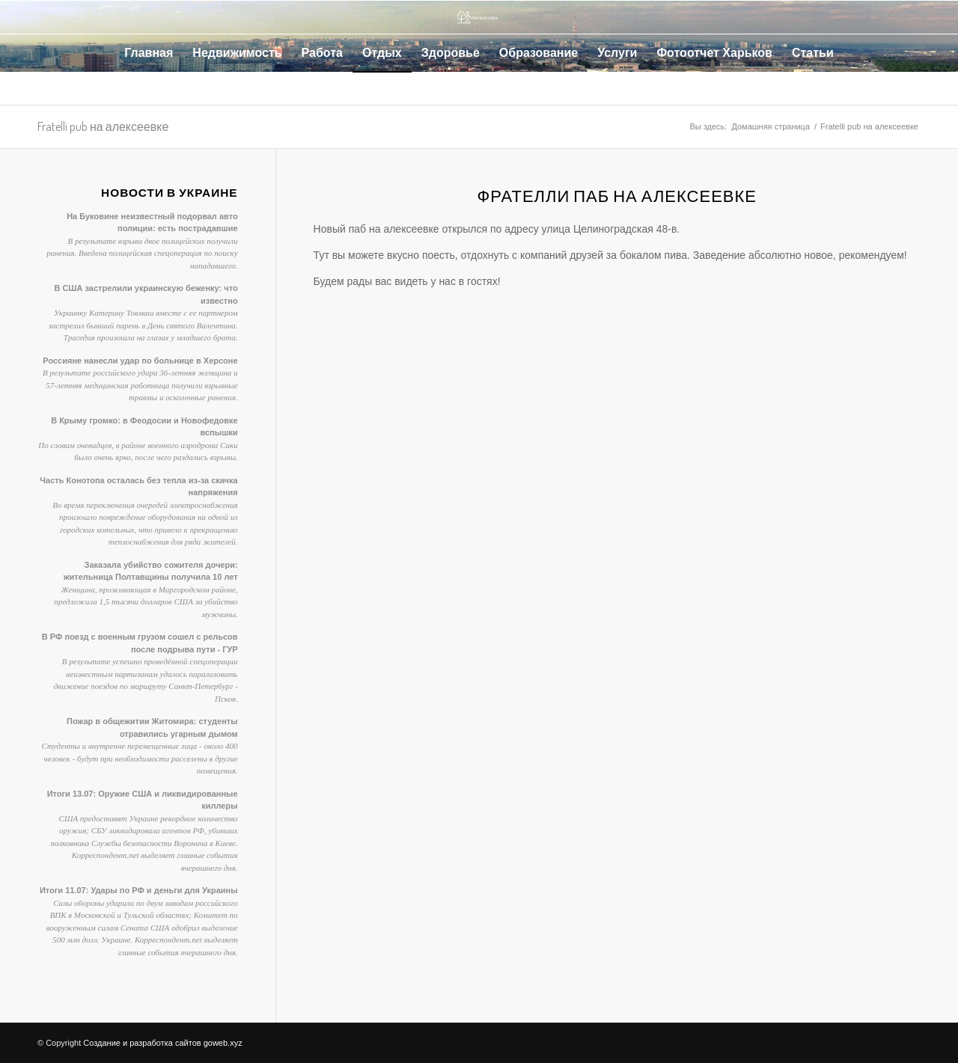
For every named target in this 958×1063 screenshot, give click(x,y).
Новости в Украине (169, 192)
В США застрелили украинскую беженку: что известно (145, 294)
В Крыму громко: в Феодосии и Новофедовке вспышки (144, 427)
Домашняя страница (770, 126)
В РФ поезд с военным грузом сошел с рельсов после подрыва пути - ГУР (140, 643)
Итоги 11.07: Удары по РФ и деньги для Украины (139, 890)
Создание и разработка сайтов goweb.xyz (162, 1042)
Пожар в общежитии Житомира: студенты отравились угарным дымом (152, 727)
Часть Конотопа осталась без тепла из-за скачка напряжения (138, 486)
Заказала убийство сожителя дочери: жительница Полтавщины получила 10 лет (151, 571)
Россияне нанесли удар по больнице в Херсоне (140, 360)
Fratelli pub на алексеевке (102, 126)
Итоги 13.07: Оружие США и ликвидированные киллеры (142, 800)
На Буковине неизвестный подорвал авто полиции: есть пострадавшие (152, 222)
